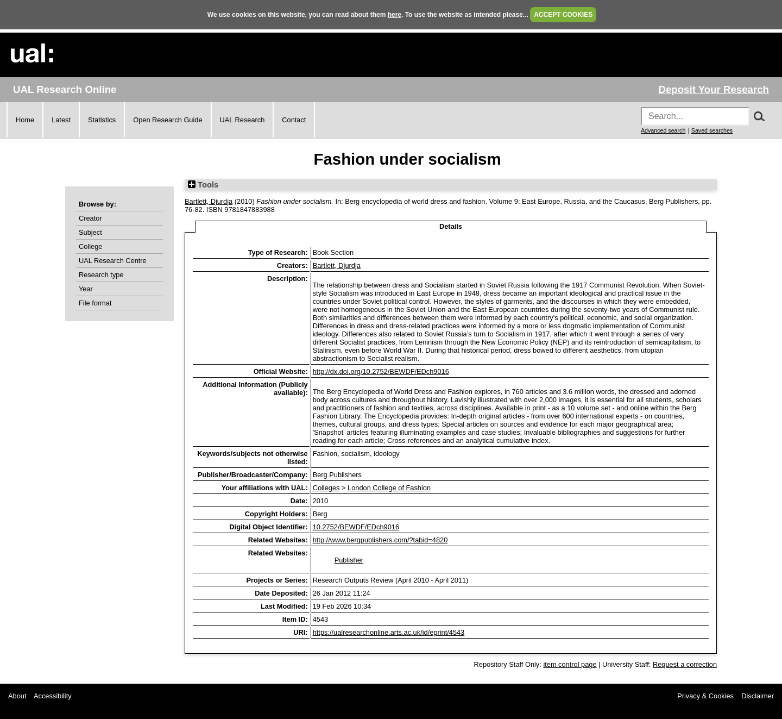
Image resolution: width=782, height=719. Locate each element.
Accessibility (53, 696)
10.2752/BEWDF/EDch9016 (356, 527)
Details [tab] (450, 226)
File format (95, 303)
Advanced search (663, 130)
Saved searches (712, 130)
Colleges (326, 488)
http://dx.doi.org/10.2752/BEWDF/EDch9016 (381, 371)
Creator (90, 218)
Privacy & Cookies (705, 696)
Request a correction (685, 664)
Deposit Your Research (713, 89)
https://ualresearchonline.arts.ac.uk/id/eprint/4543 (389, 632)
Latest (61, 120)
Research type (101, 275)
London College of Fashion (389, 488)
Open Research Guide (167, 120)
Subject (90, 232)
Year (86, 289)
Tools (203, 184)
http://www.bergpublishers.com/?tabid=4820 (380, 540)
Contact (294, 120)
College (90, 246)
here (394, 14)
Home (25, 120)
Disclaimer (757, 696)
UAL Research (242, 120)
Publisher (349, 560)
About (17, 696)
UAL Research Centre (113, 261)
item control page (569, 664)
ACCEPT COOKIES (563, 14)
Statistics (102, 120)
